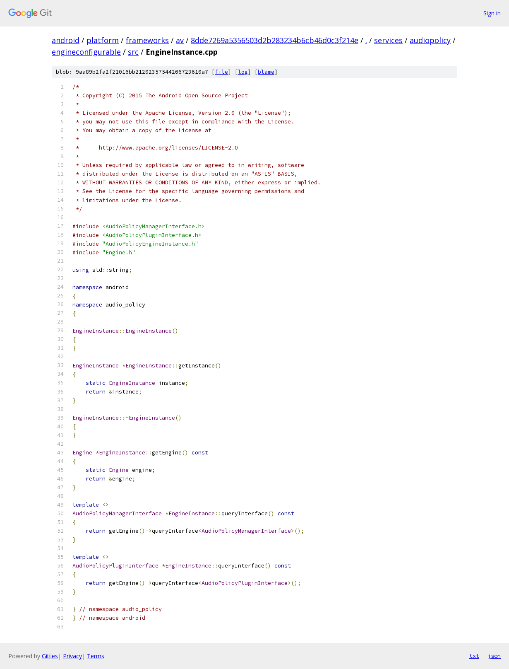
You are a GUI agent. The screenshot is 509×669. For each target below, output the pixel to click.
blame (266, 71)
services (388, 40)
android (65, 40)
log (243, 71)
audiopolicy (430, 40)
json (494, 655)
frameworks (147, 40)
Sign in (492, 13)
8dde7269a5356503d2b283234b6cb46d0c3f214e (274, 40)
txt (474, 655)
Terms (95, 656)
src (133, 52)
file (221, 71)
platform (102, 40)
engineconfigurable (86, 52)
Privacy (72, 656)
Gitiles (50, 656)
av (180, 40)
